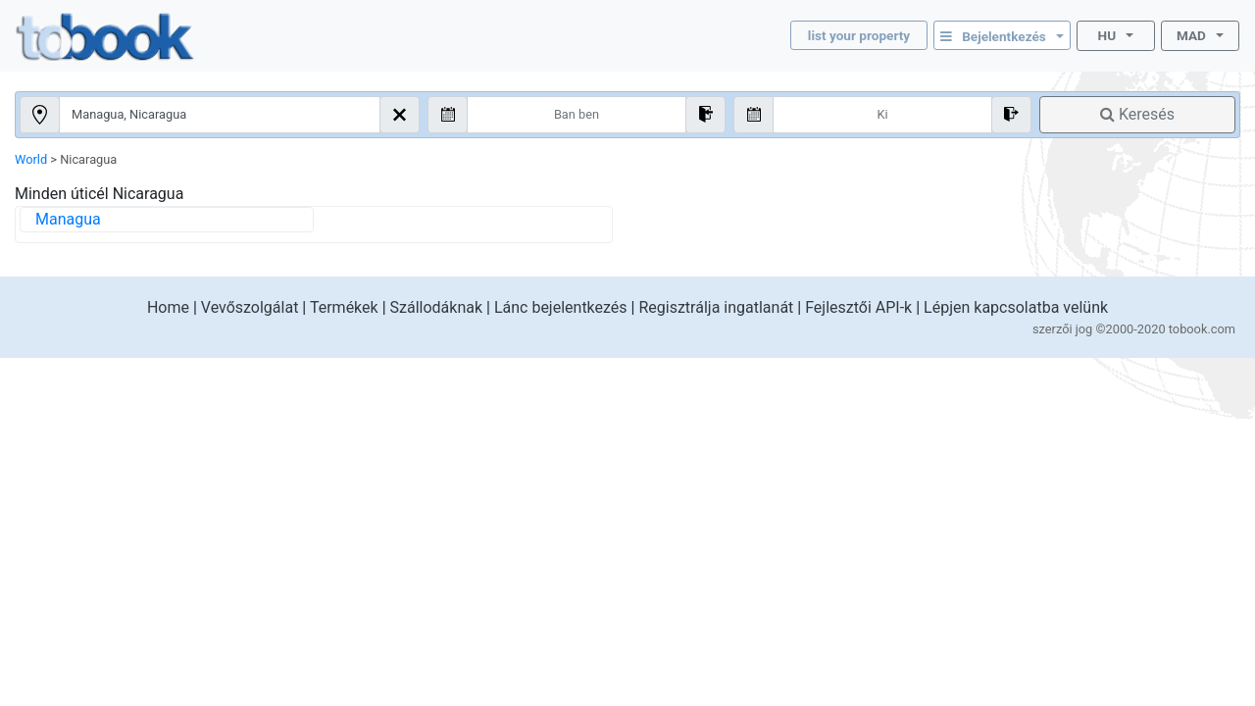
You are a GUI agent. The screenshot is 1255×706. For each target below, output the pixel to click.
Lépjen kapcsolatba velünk (1016, 307)
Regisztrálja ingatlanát (715, 307)
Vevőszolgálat (250, 307)
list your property (859, 35)
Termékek (344, 307)
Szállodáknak (436, 307)
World (31, 159)
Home (168, 307)
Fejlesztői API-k (858, 307)
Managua (68, 219)
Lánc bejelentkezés (561, 307)
